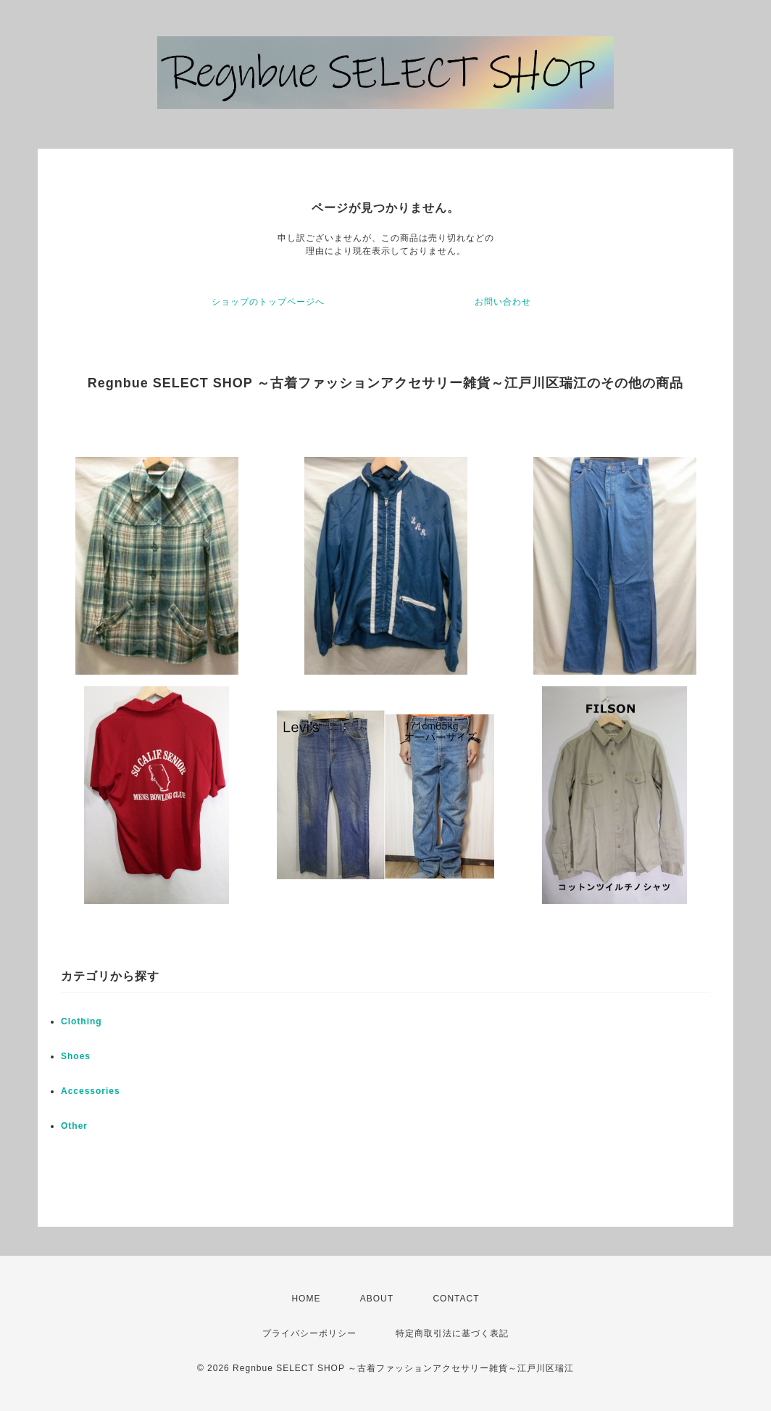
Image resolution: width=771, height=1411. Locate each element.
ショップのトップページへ (268, 302)
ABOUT (376, 1298)
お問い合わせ (503, 302)
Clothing (81, 1021)
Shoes (76, 1056)
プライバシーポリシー (309, 1333)
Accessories (90, 1091)
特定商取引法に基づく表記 (452, 1333)
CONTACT (456, 1298)
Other (74, 1126)
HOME (305, 1298)
